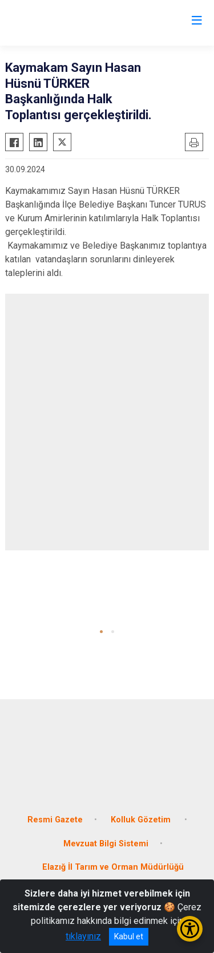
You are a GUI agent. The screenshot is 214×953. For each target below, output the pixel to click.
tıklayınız (83, 936)
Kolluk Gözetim (142, 820)
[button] (101, 631)
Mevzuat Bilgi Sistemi (105, 844)
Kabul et (128, 936)
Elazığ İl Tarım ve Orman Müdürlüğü (113, 867)
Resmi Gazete (55, 820)
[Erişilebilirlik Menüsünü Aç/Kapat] (190, 929)
